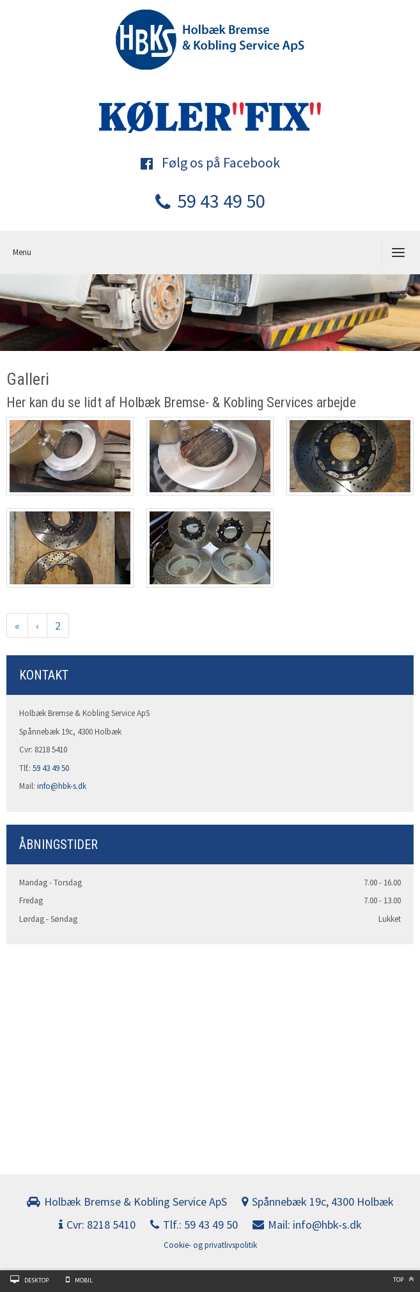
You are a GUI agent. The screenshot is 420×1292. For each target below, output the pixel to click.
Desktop (36, 1280)
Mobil (84, 1280)
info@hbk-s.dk (61, 786)
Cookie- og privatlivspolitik (210, 1245)
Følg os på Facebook (210, 162)
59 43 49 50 (210, 201)
